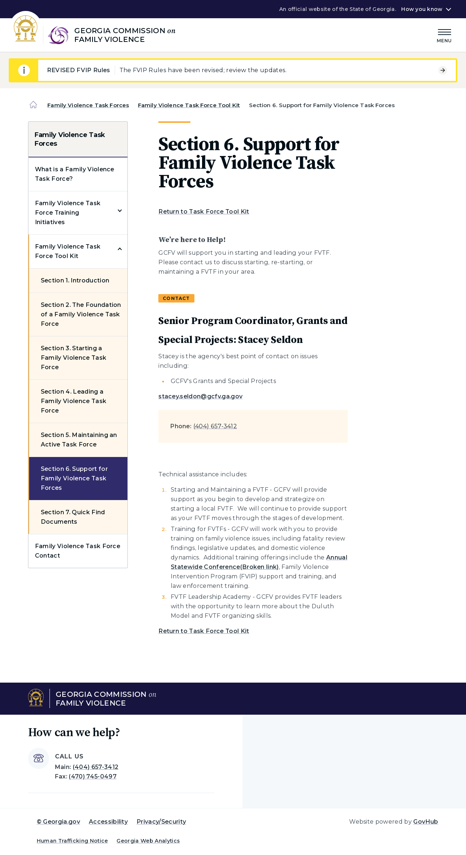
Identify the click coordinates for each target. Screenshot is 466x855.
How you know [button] (421, 9)
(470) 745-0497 (92, 776)
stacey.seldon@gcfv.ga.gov (200, 396)
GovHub (425, 821)
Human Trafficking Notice (72, 841)
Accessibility (108, 821)
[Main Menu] (444, 34)
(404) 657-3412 (215, 426)
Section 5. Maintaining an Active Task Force (79, 440)
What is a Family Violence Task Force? (74, 174)
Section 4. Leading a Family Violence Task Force (73, 401)
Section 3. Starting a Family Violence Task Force (73, 358)
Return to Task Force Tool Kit (203, 211)
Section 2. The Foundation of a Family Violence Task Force (81, 314)
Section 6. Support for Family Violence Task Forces (74, 478)
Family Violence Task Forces (88, 105)
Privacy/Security (161, 821)
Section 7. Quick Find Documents (73, 517)
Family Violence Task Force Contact (77, 551)
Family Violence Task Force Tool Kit (189, 105)
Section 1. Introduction (75, 280)
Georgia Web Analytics (148, 841)
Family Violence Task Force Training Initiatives (67, 213)
